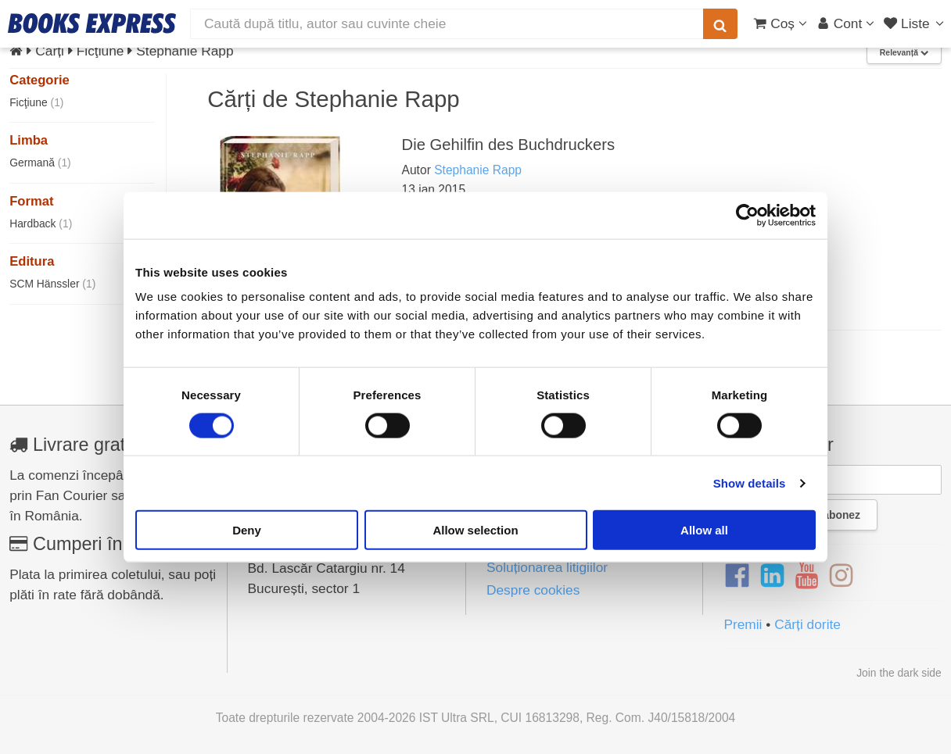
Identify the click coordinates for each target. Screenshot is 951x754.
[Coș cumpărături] (780, 23)
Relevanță (904, 52)
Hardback (40, 223)
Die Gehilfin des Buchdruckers (508, 144)
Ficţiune (36, 102)
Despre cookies (533, 590)
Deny (246, 530)
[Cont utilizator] (845, 23)
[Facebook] (737, 576)
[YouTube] (806, 576)
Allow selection (475, 530)
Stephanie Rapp (478, 170)
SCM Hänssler (52, 283)
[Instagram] (841, 576)
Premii (742, 624)
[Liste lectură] (915, 23)
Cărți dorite (807, 624)
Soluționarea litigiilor (547, 567)
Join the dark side (899, 672)
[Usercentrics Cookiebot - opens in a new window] (747, 215)
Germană (40, 162)
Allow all (704, 530)
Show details (749, 482)
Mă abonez (832, 515)
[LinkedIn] (772, 576)
